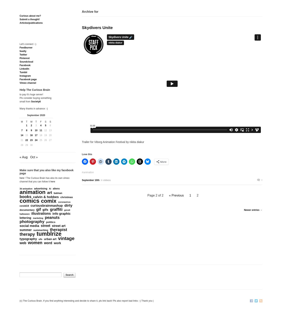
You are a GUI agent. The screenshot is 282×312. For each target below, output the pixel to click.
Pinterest (25, 58)
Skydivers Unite (97, 27)
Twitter (23, 54)
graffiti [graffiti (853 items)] (56, 209)
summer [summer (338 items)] (26, 230)
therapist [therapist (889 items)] (58, 229)
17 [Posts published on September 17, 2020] (36, 135)
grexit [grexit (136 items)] (67, 210)
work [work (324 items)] (57, 243)
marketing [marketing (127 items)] (38, 218)
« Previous (176, 195)
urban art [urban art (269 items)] (50, 239)
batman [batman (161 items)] (58, 193)
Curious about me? (30, 16)
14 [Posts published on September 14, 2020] (22, 135)
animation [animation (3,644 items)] (32, 192)
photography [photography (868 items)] (32, 221)
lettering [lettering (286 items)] (25, 217)
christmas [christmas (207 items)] (66, 197)
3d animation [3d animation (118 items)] (26, 188)
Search (69, 275)
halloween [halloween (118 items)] (25, 214)
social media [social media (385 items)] (29, 226)
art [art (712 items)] (49, 192)
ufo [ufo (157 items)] (40, 239)
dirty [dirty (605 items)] (68, 205)
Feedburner (26, 47)
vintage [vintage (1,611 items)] (66, 238)
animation (88, 172)
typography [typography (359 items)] (28, 239)
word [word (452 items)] (48, 243)
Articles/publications (31, 23)
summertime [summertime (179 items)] (40, 230)
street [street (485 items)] (45, 225)
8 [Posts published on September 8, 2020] (26, 130)
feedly (23, 51)
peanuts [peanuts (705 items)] (52, 217)
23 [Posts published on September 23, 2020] (31, 140)
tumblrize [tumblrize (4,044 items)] (49, 234)
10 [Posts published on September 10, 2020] (36, 130)
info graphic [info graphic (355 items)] (61, 213)
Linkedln (24, 68)
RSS (260, 301)
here (22, 178)
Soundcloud (26, 61)
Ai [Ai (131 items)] (50, 188)
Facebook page (28, 79)
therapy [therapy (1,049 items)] (27, 234)
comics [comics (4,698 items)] (29, 201)
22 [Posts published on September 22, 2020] (26, 140)
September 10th (90, 180)
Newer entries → (253, 210)
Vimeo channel (28, 83)
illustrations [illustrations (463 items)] (41, 213)
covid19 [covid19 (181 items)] (24, 205)
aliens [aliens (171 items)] (56, 188)
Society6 (36, 101)
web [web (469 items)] (23, 243)
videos (107, 180)
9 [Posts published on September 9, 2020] (31, 130)
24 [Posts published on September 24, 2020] (36, 140)
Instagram (25, 76)
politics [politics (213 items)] (50, 222)
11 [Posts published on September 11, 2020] (41, 130)
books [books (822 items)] (25, 196)
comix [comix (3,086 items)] (48, 201)
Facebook (25, 65)
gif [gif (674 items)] (38, 209)
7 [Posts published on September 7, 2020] (22, 130)
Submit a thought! (30, 19)
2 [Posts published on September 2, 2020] (31, 125)
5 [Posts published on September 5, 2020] (45, 125)
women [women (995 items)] (35, 243)
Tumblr (23, 72)
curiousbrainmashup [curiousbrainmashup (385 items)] (47, 205)
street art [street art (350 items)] (58, 225)
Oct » (34, 157)
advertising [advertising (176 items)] (40, 188)
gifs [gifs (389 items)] (45, 210)
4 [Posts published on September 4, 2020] (41, 125)
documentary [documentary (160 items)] (27, 210)
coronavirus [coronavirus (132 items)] (64, 202)
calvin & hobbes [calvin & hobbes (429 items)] (46, 197)
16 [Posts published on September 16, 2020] (31, 135)
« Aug (24, 157)
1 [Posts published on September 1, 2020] (26, 125)
